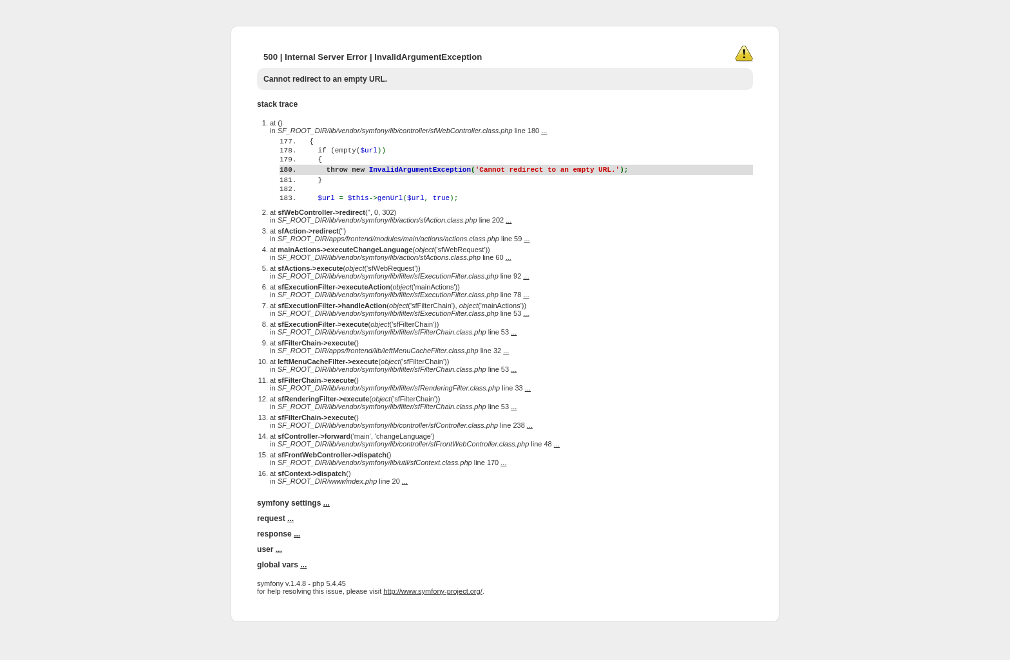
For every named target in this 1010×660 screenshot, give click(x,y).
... (544, 130)
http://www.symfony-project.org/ (432, 616)
